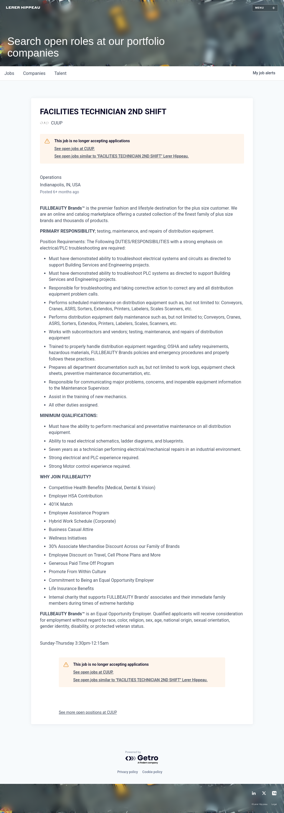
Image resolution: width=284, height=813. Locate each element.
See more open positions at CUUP (88, 712)
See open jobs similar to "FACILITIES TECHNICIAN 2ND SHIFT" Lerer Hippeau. (121, 156)
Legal (274, 805)
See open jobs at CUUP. (74, 148)
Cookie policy (152, 772)
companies (34, 73)
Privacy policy (127, 772)
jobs (9, 73)
